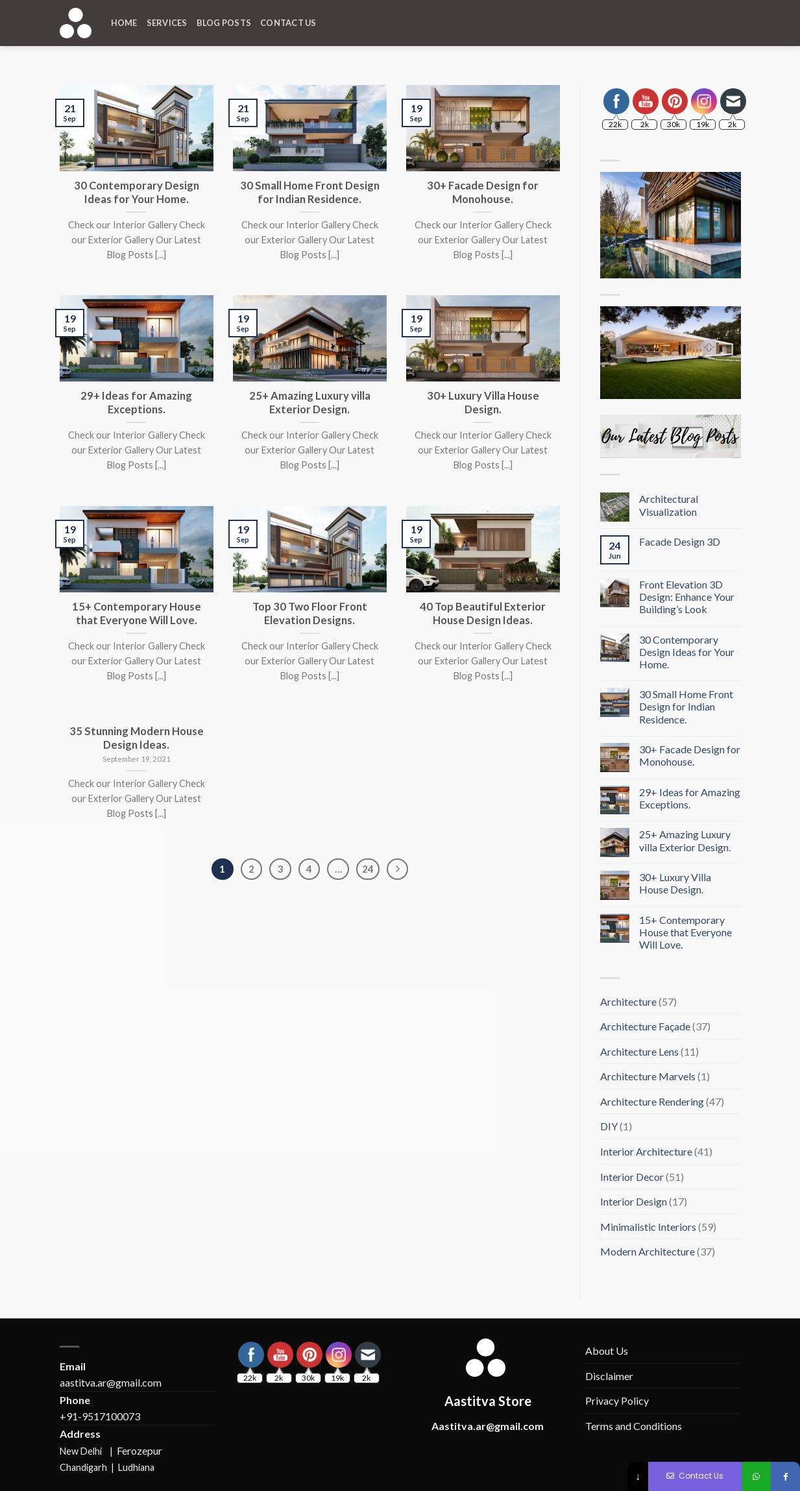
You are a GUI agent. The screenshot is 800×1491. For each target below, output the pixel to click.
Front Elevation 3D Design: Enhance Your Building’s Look (686, 596)
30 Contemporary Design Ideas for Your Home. (686, 651)
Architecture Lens (639, 1051)
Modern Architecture (647, 1251)
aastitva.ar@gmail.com (111, 1382)
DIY (609, 1126)
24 (368, 869)
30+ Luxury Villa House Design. (675, 883)
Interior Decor (632, 1176)
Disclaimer (609, 1376)
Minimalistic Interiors (648, 1226)
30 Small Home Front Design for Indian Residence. (686, 706)
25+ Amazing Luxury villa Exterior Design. (685, 840)
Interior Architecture (646, 1151)
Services (167, 23)
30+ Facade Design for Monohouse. (689, 755)
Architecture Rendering (652, 1101)
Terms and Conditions (633, 1426)
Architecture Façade (645, 1026)
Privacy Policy (617, 1400)
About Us (606, 1350)
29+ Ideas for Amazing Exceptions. (689, 798)
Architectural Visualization (668, 504)
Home (124, 23)
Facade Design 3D (679, 541)
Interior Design (633, 1201)
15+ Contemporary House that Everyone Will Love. (685, 932)
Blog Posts (224, 23)
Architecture (628, 1001)
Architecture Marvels (648, 1076)
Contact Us (288, 23)
